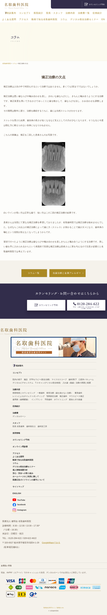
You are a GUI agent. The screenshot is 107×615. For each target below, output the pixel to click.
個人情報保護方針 (20, 470)
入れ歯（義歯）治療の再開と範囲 (77, 383)
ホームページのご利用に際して (26, 476)
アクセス (24, 19)
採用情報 (16, 433)
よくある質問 (9, 19)
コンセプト (25, 13)
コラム (63, 19)
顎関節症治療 (52, 396)
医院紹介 (38, 13)
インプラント (37, 399)
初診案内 (10, 13)
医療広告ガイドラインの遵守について (29, 480)
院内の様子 (17, 379)
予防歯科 (48, 399)
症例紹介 (97, 13)
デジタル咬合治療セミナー (84, 19)
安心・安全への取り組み (23, 473)
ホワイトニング (60, 399)
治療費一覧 (84, 13)
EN (103, 19)
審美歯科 (78, 393)
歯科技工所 (42, 426)
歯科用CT (73, 379)
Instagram (19, 510)
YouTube (19, 500)
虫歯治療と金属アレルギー (67, 273)
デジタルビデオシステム (23, 383)
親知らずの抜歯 (75, 399)
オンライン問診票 (20, 446)
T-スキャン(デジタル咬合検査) (48, 383)
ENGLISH (17, 493)
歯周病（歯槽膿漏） (21, 399)
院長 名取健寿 (18, 426)
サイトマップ (18, 487)
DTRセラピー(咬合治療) (40, 379)
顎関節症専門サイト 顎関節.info (53, 607)
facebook (19, 504)
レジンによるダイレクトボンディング (29, 396)
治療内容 (70, 13)
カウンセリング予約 (21, 440)
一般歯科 (41, 393)
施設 (26, 379)
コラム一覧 (34, 273)
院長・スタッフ (54, 13)
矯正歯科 (63, 396)
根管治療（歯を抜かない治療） (59, 393)
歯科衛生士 (31, 426)
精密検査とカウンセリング (24, 393)
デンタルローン (19, 416)
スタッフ (16, 423)
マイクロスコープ (59, 379)
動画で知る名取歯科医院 (44, 19)
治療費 (15, 413)
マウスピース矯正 (76, 396)
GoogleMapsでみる (51, 542)
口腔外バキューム (86, 379)
